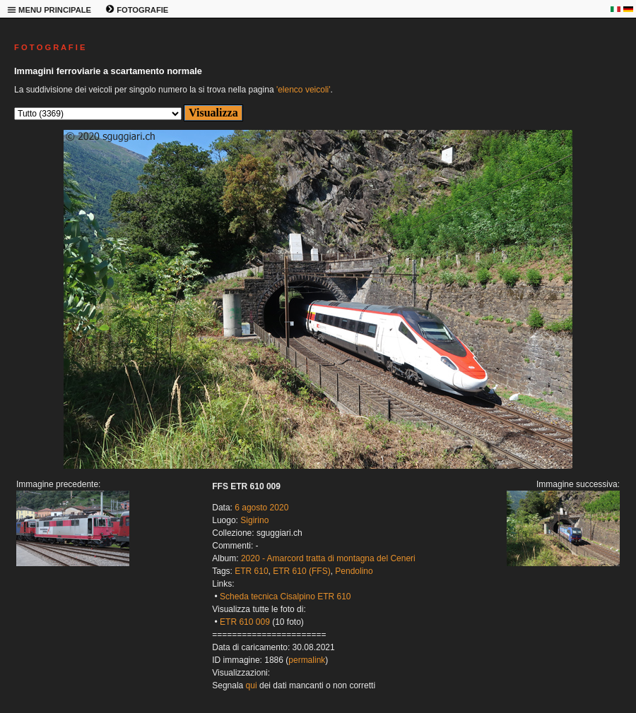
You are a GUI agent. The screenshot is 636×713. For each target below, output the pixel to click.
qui (251, 685)
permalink (306, 660)
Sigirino (254, 520)
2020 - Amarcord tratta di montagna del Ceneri (328, 558)
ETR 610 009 (245, 622)
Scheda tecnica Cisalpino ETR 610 (285, 596)
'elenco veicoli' (303, 90)
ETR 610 (251, 571)
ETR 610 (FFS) (301, 571)
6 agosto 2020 (261, 508)
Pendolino (353, 571)
